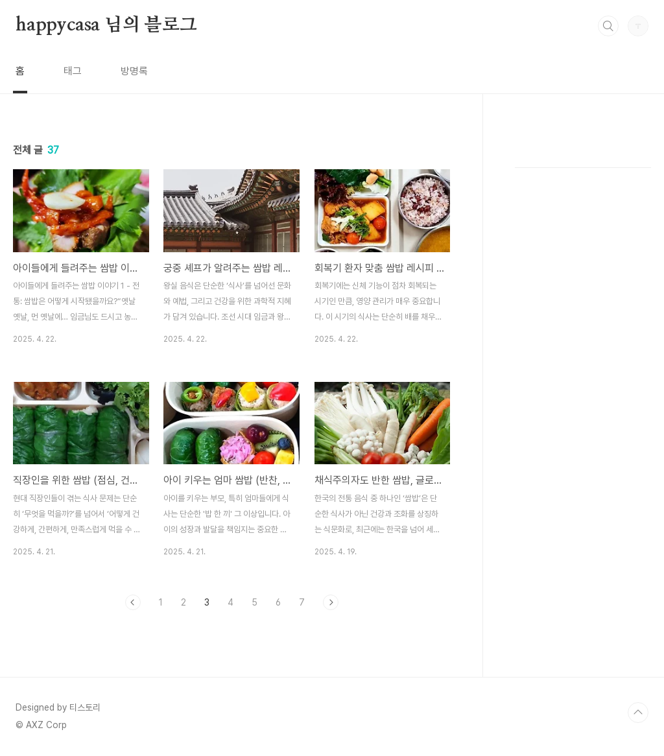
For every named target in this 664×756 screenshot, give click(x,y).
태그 (73, 71)
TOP (638, 712)
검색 (608, 26)
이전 (133, 602)
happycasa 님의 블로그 (106, 25)
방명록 (134, 71)
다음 (330, 602)
